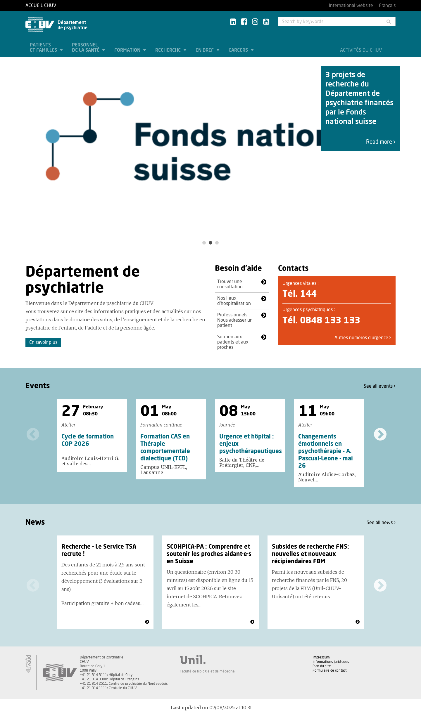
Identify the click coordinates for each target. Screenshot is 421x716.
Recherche (168, 50)
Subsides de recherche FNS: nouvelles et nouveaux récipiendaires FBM (310, 554)
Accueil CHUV (40, 5)
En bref (205, 50)
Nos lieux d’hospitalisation (234, 301)
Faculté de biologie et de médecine (207, 671)
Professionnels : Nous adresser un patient (235, 320)
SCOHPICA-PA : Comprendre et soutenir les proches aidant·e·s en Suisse (209, 554)
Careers (239, 50)
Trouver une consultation (230, 284)
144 (308, 294)
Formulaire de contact (330, 670)
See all (380, 386)
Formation (128, 50)
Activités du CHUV (361, 50)
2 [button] (210, 243)
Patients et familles (44, 48)
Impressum (321, 657)
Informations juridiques (331, 661)
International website (351, 5)
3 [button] (217, 243)
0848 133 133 (330, 320)
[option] (210, 146)
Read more (381, 142)
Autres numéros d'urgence (362, 337)
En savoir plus (43, 342)
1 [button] (204, 243)
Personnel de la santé (86, 48)
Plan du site (322, 666)
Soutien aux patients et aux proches (233, 342)
